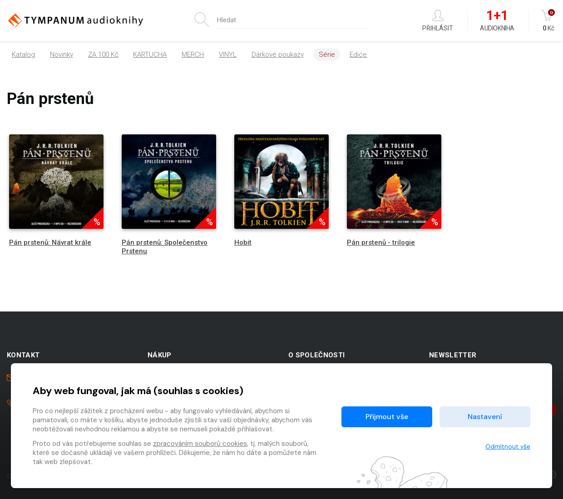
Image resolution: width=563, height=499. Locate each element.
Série (327, 54)
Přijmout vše (386, 416)
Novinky (61, 54)
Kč (548, 20)
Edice (358, 54)
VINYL (228, 54)
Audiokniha (497, 20)
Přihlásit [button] (437, 20)
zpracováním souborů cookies (200, 443)
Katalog (23, 54)
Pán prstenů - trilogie (381, 242)
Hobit (243, 242)
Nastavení (485, 416)
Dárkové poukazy (278, 54)
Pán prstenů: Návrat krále (50, 242)
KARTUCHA (150, 54)
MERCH (193, 54)
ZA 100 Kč (103, 54)
